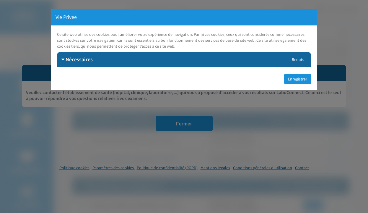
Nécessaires (77, 59)
